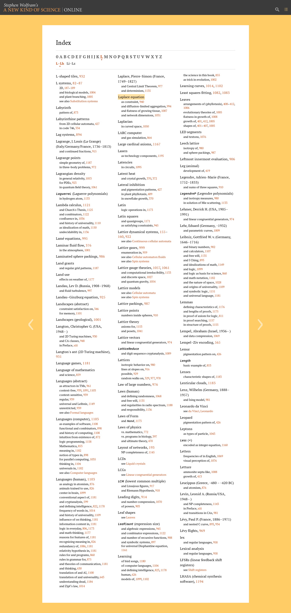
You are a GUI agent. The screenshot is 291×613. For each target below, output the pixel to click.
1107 (208, 251)
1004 (92, 92)
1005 (90, 97)
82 (74, 83)
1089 (168, 353)
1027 (150, 277)
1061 (94, 187)
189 (72, 88)
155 (162, 231)
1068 (158, 396)
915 (94, 151)
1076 (203, 137)
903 (137, 506)
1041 (140, 331)
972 (94, 167)
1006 (186, 108)
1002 (213, 79)
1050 (146, 126)
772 (146, 432)
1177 (91, 279)
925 (102, 297)
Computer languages (83, 473)
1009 (217, 230)
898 (99, 428)
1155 (215, 325)
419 (207, 171)
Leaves (130, 517)
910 (155, 315)
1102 (146, 579)
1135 (148, 91)
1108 (95, 424)
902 (213, 247)
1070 (159, 502)
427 (97, 124)
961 (88, 386)
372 (154, 178)
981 (208, 400)
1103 (93, 390)
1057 (156, 267)
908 (170, 538)
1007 (164, 111)
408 (225, 104)
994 (169, 106)
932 (82, 76)
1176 (222, 307)
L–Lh (60, 63)
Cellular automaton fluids (149, 257)
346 (96, 309)
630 (79, 568)
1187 (89, 163)
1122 (86, 214)
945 (156, 225)
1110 (98, 223)
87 (80, 83)
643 (102, 577)
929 (135, 374)
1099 (83, 493)
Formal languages (81, 412)
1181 (86, 363)
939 (79, 390)
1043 (212, 434)
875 (89, 559)
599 (85, 502)
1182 (78, 450)
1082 (216, 92)
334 (77, 128)
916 (147, 369)
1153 (139, 326)
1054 (152, 281)
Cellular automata (144, 293)
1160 (225, 445)
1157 (211, 320)
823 (157, 570)
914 (144, 497)
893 (202, 260)
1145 (152, 452)
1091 (86, 390)
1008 (214, 117)
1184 (90, 581)
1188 (170, 405)
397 (154, 436)
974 (169, 342)
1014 (92, 510)
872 (98, 437)
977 (160, 86)
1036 (82, 218)
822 (95, 506)
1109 (98, 515)
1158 (88, 441)
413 (199, 476)
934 (217, 524)
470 (150, 441)
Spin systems (140, 261)
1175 (215, 311)
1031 (158, 115)
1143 (216, 504)
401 (199, 121)
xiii (76, 345)
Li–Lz (71, 63)
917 (152, 486)
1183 (219, 377)
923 (74, 183)
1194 (199, 581)
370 (149, 178)
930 (94, 336)
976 (155, 384)
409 (150, 194)
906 (232, 159)
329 (147, 378)
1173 (91, 528)
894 (79, 134)
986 (102, 256)
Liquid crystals (135, 463)
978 (158, 378)
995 (85, 238)
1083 (226, 92)
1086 (83, 546)
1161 (124, 550)
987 (147, 303)
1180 (142, 561)
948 (82, 341)
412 (232, 104)
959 (145, 252)
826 (91, 488)
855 (217, 75)
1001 (87, 250)
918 (157, 490)
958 (215, 542)
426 (219, 354)
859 (78, 375)
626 (134, 574)
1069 (216, 336)
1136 (86, 232)
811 (221, 316)
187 (66, 88)
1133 (87, 198)
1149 (92, 404)
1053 (89, 178)
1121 (87, 205)
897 (153, 542)
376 (88, 245)
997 (89, 291)
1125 (90, 210)
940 (141, 102)
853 (80, 446)
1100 (91, 573)
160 (121, 236)
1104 (78, 464)
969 (202, 530)
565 (218, 342)
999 (142, 247)
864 (149, 138)
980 (153, 365)
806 (84, 528)
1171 (147, 221)
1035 (93, 459)
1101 (79, 313)
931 (59, 356)
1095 (139, 167)
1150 (94, 227)
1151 (212, 291)
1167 (157, 144)
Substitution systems (84, 101)
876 (92, 484)
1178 (102, 506)
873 (76, 112)
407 (205, 126)
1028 (218, 282)
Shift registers (197, 570)
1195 (161, 156)
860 (92, 555)
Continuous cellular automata (151, 241)
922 (128, 236)
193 (152, 447)
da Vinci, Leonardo (200, 411)
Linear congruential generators (146, 475)
